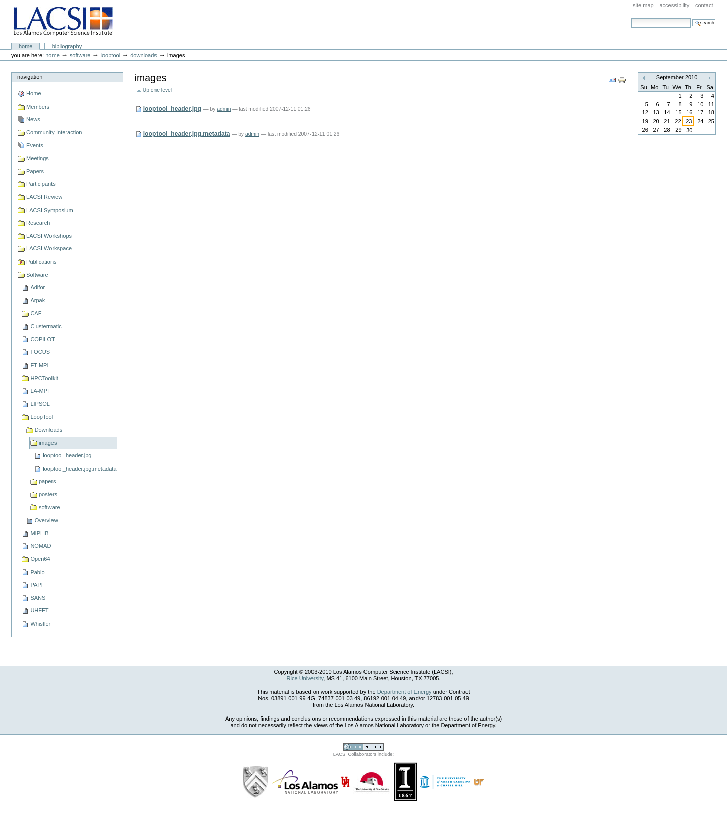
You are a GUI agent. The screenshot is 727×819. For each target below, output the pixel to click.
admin (224, 109)
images (48, 443)
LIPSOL (40, 404)
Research (38, 223)
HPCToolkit (44, 378)
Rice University (305, 678)
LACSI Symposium (49, 210)
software (49, 507)
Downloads (143, 55)
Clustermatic (45, 326)
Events (34, 145)
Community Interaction (54, 132)
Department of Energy (404, 692)
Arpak (37, 300)
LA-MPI (39, 391)
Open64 (40, 559)
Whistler (40, 624)
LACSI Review (44, 197)
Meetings (37, 158)
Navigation (29, 77)
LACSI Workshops (49, 236)
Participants (41, 184)
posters (48, 494)
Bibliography (67, 46)
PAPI (36, 585)
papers (47, 481)
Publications (41, 262)
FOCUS (40, 352)
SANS (37, 598)
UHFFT (39, 610)
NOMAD (40, 546)
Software (80, 55)
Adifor (37, 287)
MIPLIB (39, 533)
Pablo (37, 572)
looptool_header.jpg (67, 455)
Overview (46, 520)
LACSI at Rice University (63, 22)
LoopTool (110, 55)
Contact (704, 5)
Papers (35, 171)
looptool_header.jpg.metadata (79, 469)
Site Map (643, 5)
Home (26, 46)
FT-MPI (39, 365)
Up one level (157, 90)
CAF (35, 313)
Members (37, 107)
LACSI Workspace (49, 248)
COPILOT (42, 339)
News (33, 119)
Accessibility (674, 5)
